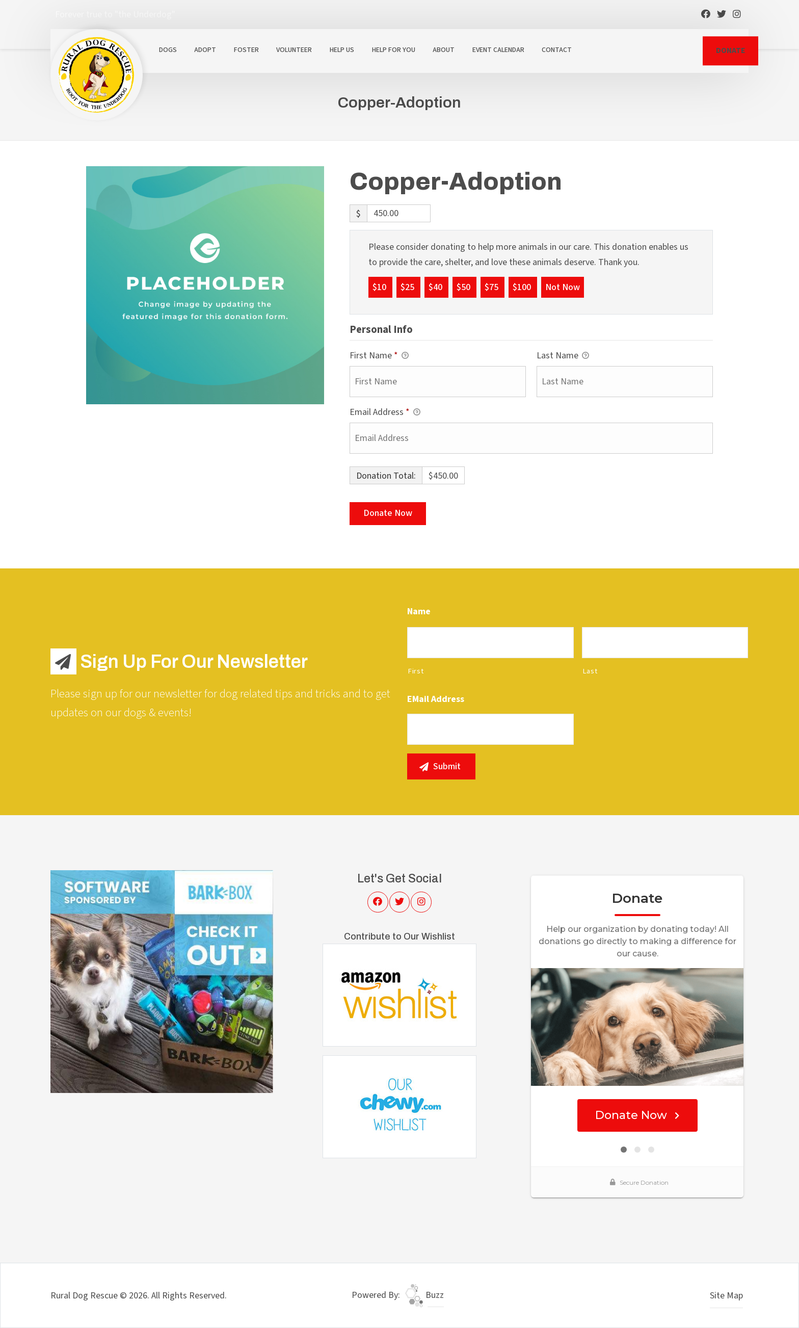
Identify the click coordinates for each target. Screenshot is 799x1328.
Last (590, 671)
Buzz (424, 1295)
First (415, 671)
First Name (379, 356)
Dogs (168, 50)
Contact (557, 50)
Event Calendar (498, 50)
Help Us (342, 50)
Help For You (393, 50)
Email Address (385, 413)
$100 (523, 287)
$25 (408, 287)
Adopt (205, 50)
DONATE (730, 50)
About (444, 50)
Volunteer (294, 50)
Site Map (726, 1295)
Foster (246, 50)
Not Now (562, 287)
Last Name (563, 356)
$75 (492, 287)
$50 (464, 287)
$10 (380, 287)
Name (419, 611)
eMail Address (435, 699)
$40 (436, 287)
